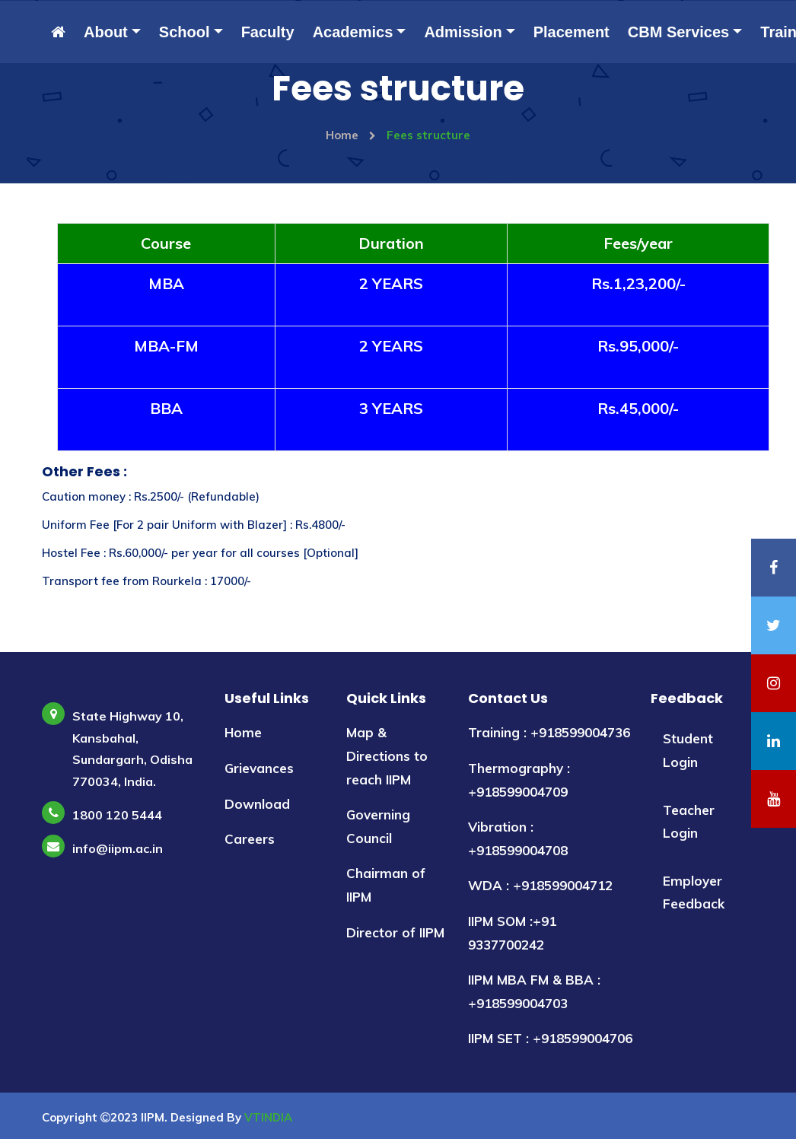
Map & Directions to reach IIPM (387, 755)
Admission (462, 32)
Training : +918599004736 (549, 732)
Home (351, 135)
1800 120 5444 (117, 814)
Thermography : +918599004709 (519, 780)
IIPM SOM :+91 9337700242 (512, 933)
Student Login (688, 750)
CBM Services (678, 32)
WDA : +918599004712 (540, 885)
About (106, 32)
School (184, 32)
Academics (353, 32)
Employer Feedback (693, 892)
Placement (571, 32)
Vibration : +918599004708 (518, 838)
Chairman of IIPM (385, 885)
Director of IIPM (395, 932)
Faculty (268, 32)
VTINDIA (268, 1117)
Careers (249, 839)
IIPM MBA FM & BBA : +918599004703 (534, 991)
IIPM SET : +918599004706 (550, 1038)
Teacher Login (689, 822)
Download (257, 804)
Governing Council (378, 826)
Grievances (259, 768)
